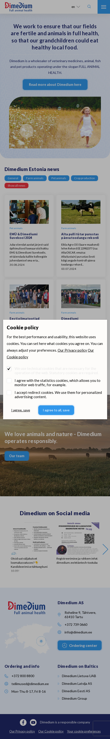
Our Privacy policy (72, 350)
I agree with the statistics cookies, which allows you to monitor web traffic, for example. (57, 382)
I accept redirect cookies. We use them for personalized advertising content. (58, 394)
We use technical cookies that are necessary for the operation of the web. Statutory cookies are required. (57, 370)
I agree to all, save (56, 410)
